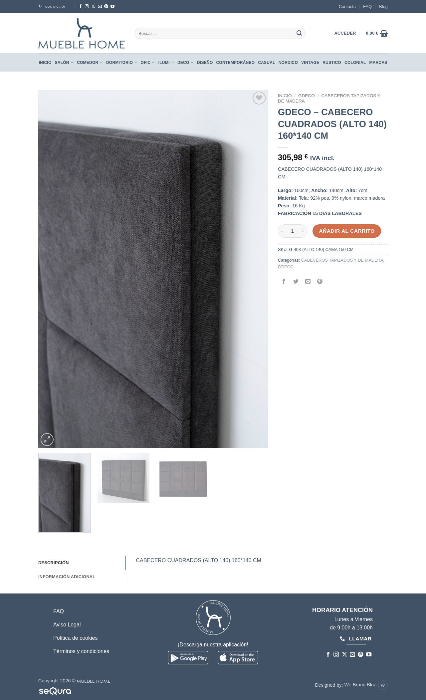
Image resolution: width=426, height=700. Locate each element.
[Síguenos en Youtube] (112, 6)
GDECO (306, 95)
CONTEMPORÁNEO (235, 62)
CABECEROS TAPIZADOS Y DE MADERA (342, 260)
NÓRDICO (288, 62)
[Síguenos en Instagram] (87, 6)
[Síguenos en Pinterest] (106, 6)
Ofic (148, 62)
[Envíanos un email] (100, 6)
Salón (64, 62)
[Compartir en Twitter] (296, 282)
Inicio (45, 62)
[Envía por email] (308, 282)
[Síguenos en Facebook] (81, 6)
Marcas (378, 62)
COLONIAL (355, 62)
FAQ (367, 6)
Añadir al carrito (347, 231)
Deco (185, 62)
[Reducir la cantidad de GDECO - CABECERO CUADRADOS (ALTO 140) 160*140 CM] (282, 231)
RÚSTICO (331, 62)
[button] (377, 33)
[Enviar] (299, 33)
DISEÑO (205, 62)
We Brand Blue (366, 684)
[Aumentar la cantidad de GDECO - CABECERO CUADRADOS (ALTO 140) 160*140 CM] (303, 231)
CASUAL (266, 62)
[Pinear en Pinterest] (320, 282)
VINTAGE (310, 62)
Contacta (347, 6)
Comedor (90, 62)
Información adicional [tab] (66, 576)
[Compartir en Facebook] (284, 282)
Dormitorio (121, 62)
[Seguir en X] (93, 6)
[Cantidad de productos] (292, 231)
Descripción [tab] (53, 562)
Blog (383, 6)
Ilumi (166, 62)
